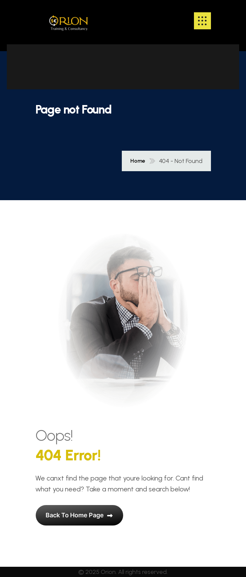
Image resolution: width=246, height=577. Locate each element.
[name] (68, 20)
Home (137, 161)
